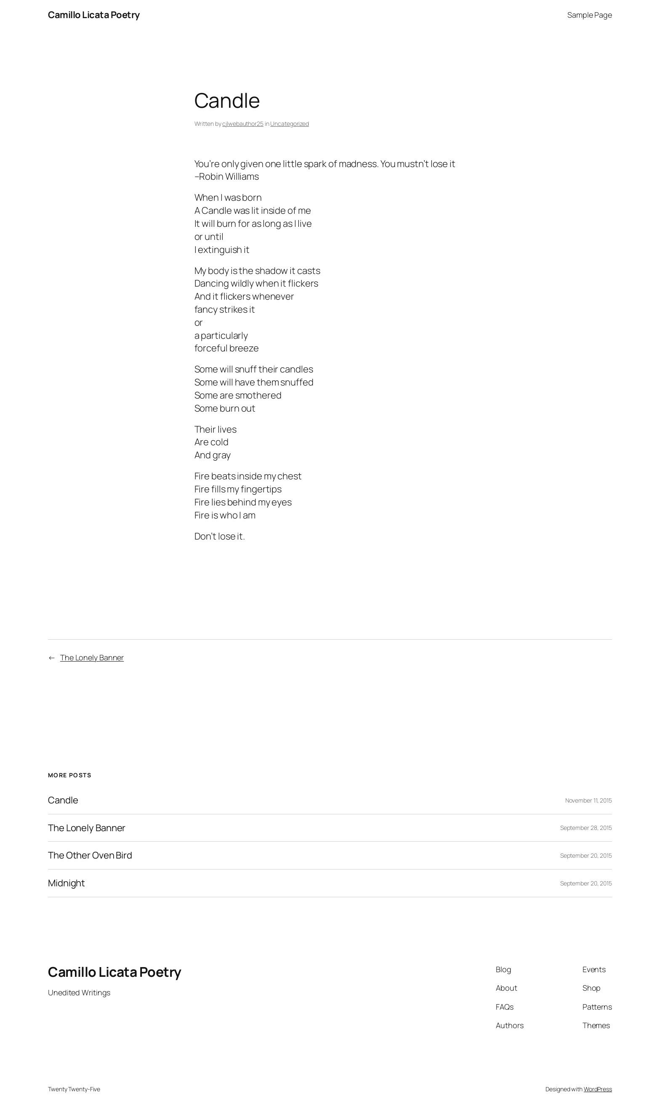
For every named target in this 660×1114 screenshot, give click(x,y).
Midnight (66, 883)
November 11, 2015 (588, 800)
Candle (63, 800)
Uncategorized (289, 124)
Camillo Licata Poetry (94, 14)
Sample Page (589, 15)
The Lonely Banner (92, 657)
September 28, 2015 (586, 828)
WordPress (598, 1089)
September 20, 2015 (586, 855)
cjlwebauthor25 (242, 124)
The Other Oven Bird (90, 855)
